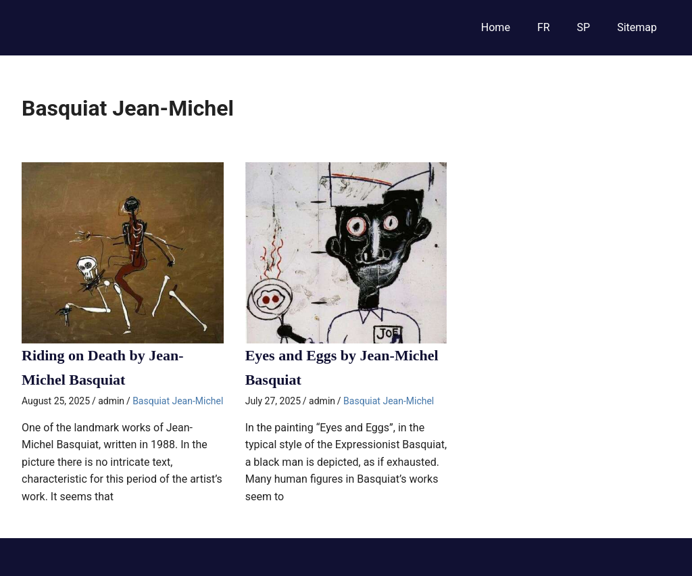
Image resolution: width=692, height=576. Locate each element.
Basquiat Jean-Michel (177, 400)
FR (543, 27)
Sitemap (637, 27)
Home (495, 27)
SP (584, 27)
